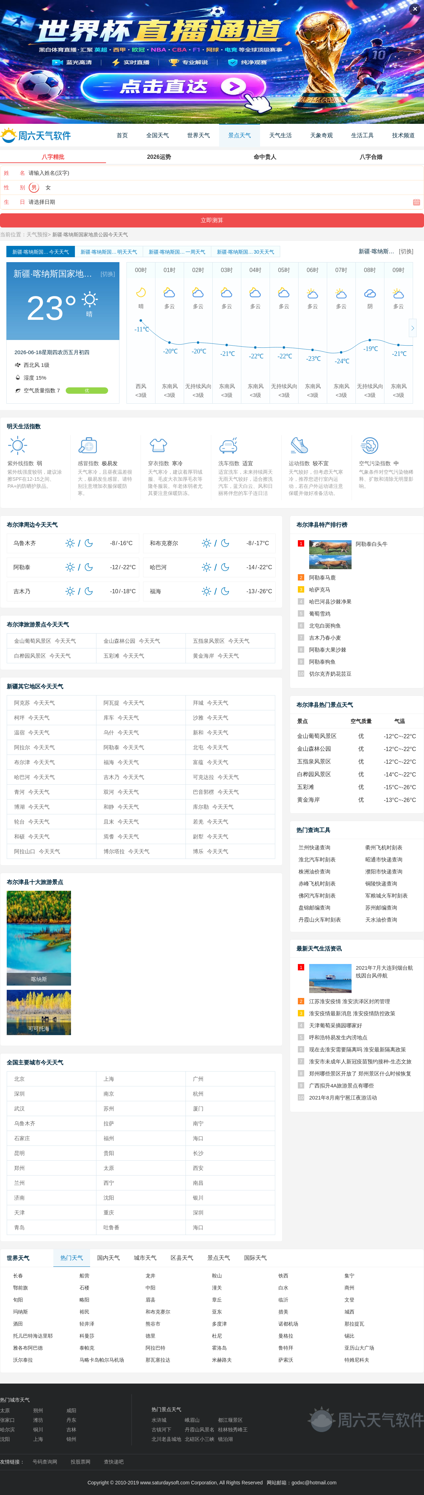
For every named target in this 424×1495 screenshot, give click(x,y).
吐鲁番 (111, 1227)
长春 (18, 1275)
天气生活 (280, 135)
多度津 (219, 1324)
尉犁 (210, 836)
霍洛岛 (219, 1348)
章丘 (217, 1300)
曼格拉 (285, 1336)
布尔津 (34, 762)
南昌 (198, 1183)
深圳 (19, 1094)
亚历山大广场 (359, 1348)
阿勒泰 (124, 747)
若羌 (210, 822)
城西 (349, 1312)
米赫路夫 (222, 1360)
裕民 (84, 1312)
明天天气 (109, 251)
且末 (121, 822)
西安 (198, 1168)
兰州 (19, 1183)
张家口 (7, 1420)
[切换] (406, 251)
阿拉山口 (37, 851)
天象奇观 (321, 135)
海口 (198, 1138)
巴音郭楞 (216, 792)
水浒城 (159, 1420)
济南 (19, 1198)
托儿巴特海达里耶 (33, 1336)
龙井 (150, 1275)
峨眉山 (192, 1420)
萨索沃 (285, 1360)
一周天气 (177, 251)
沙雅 (210, 718)
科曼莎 (87, 1336)
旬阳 (18, 1300)
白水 (283, 1288)
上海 (109, 1079)
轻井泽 (87, 1324)
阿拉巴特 (155, 1348)
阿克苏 (34, 703)
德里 (150, 1336)
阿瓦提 (124, 703)
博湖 (31, 807)
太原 (109, 1168)
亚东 (217, 1312)
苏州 (109, 1109)
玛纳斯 (20, 1312)
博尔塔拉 (126, 851)
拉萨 (109, 1123)
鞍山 (217, 1275)
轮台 (31, 822)
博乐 (210, 851)
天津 (19, 1213)
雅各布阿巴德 (28, 1348)
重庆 (109, 1213)
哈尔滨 (7, 1429)
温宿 (31, 732)
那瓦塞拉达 (158, 1360)
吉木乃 (124, 777)
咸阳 (71, 1410)
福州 (109, 1138)
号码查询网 (45, 1462)
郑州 (19, 1168)
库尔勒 (213, 807)
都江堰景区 (230, 1420)
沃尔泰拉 (23, 1360)
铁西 (283, 1275)
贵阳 (109, 1153)
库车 (121, 718)
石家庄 (22, 1138)
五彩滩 (124, 656)
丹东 (71, 1420)
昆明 (19, 1153)
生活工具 (362, 135)
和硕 (31, 836)
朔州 (38, 1410)
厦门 (198, 1109)
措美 (283, 1312)
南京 (109, 1094)
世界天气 (198, 135)
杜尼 (217, 1336)
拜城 (210, 703)
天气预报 (37, 234)
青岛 (19, 1227)
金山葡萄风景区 (45, 641)
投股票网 (80, 1462)
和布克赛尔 (158, 1312)
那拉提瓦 (354, 1324)
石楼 (84, 1288)
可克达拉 (216, 777)
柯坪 (31, 718)
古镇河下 (161, 1429)
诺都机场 (288, 1324)
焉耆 (121, 836)
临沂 (283, 1300)
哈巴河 (34, 777)
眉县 (150, 1300)
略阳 (84, 1300)
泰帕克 (87, 1348)
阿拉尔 (34, 747)
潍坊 (38, 1420)
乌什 (121, 732)
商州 (349, 1288)
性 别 (14, 187)
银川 (198, 1198)
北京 (19, 1079)
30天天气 (245, 251)
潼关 (217, 1288)
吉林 (71, 1429)
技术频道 (403, 135)
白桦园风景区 (42, 656)
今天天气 (40, 251)
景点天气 (239, 135)
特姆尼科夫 (356, 1360)
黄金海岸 (216, 656)
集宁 (349, 1275)
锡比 (349, 1336)
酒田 (18, 1324)
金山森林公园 (132, 641)
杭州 (198, 1094)
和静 (121, 807)
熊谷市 (153, 1324)
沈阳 (109, 1198)
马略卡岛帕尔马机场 (102, 1360)
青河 (31, 792)
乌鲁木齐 (24, 1123)
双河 (121, 792)
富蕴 (210, 762)
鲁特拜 (285, 1348)
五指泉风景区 (221, 641)
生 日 (14, 202)
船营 (84, 1275)
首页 (122, 135)
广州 (198, 1079)
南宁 (198, 1123)
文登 (349, 1300)
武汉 (19, 1109)
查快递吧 (114, 1462)
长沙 (198, 1153)
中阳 (150, 1288)
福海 (121, 762)
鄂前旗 (20, 1288)
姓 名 (14, 173)
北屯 (210, 747)
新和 (210, 732)
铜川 (38, 1429)
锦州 (71, 1439)
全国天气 (157, 135)
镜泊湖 (225, 1439)
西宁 (109, 1183)
